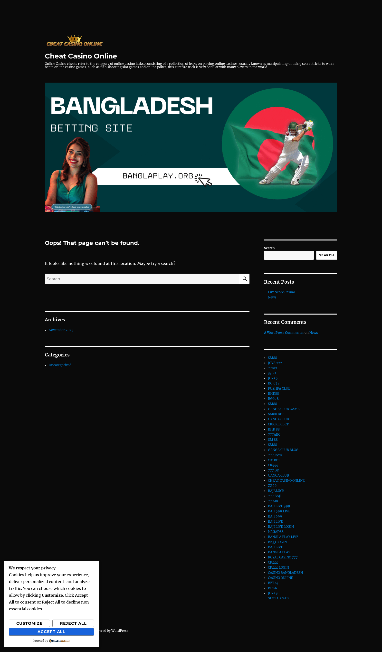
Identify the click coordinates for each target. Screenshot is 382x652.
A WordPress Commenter (284, 333)
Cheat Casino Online (81, 56)
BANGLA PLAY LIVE (283, 537)
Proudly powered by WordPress (104, 631)
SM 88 (273, 440)
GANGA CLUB (278, 419)
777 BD (273, 470)
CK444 (273, 465)
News (272, 297)
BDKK (272, 588)
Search (269, 248)
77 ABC (273, 501)
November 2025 (61, 330)
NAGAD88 (276, 532)
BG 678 (273, 383)
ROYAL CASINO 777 (283, 557)
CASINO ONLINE (280, 578)
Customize (29, 623)
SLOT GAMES (278, 598)
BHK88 (273, 394)
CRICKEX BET (278, 424)
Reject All (73, 623)
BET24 (273, 583)
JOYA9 (273, 378)
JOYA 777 (275, 363)
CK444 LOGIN (278, 568)
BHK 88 (274, 429)
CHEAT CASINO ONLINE (286, 481)
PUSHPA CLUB (279, 388)
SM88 (272, 358)
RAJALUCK (276, 491)
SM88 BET (276, 414)
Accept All (51, 631)
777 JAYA (275, 455)
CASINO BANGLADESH (285, 573)
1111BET (274, 460)
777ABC (274, 434)
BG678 (273, 399)
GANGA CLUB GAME (283, 409)
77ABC (273, 368)
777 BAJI (274, 496)
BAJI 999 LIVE (279, 511)
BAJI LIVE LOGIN (281, 527)
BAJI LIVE (275, 521)
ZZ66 (272, 486)
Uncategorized (60, 365)
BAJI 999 (275, 516)
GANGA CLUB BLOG (283, 450)
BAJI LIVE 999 (279, 506)
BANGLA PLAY (279, 552)
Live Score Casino (281, 292)
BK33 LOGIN (277, 542)
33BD (272, 373)
